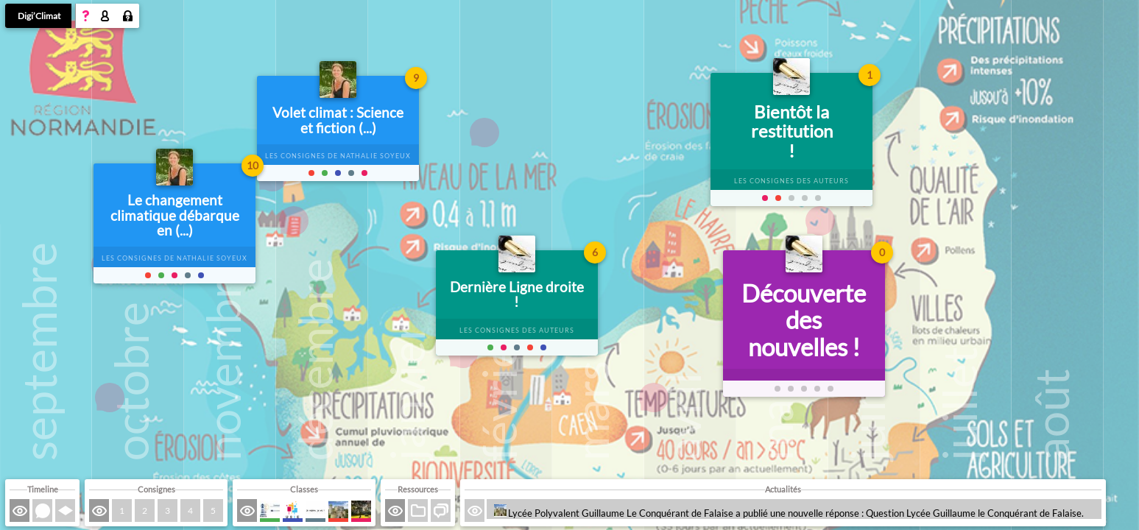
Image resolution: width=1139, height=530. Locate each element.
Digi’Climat (39, 15)
